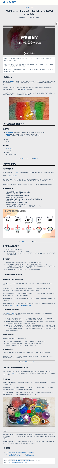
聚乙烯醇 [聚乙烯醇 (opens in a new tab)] (15, 172)
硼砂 (5, 293)
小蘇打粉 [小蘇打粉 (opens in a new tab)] (8, 136)
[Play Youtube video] (29, 412)
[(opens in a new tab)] (21, 305)
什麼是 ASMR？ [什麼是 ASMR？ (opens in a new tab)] (15, 373)
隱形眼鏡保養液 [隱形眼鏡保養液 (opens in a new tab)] (9, 132)
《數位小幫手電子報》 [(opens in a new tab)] (26, 158)
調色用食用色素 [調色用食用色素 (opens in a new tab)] (9, 149)
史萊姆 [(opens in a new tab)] (11, 81)
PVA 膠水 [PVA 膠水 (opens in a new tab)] (8, 134)
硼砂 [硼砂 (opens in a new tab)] (5, 179)
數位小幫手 (11, 2)
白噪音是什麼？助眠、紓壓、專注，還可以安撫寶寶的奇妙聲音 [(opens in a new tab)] (20, 455)
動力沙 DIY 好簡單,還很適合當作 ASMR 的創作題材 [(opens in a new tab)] (17, 454)
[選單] (54, 2)
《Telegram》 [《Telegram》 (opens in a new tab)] (36, 158)
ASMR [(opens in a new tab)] (24, 89)
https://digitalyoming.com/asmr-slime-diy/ (19, 462)
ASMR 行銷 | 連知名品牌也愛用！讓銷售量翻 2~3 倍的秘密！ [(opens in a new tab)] (20, 452)
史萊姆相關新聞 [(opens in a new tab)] (10, 313)
